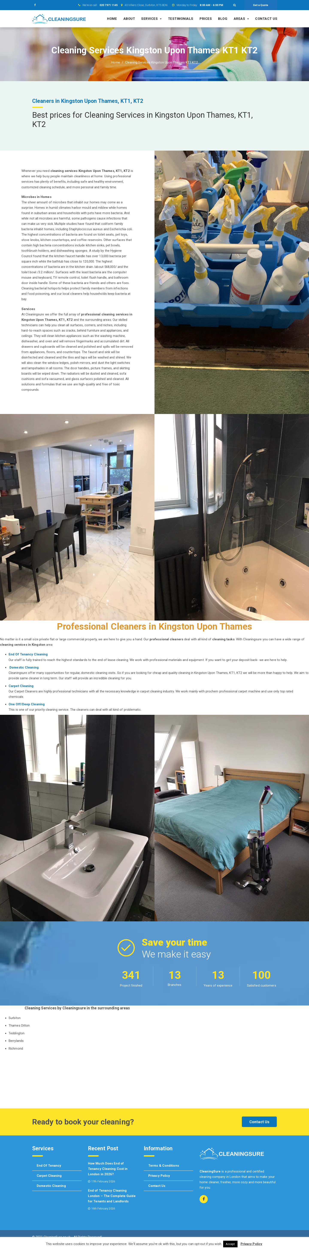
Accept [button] (230, 1244)
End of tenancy (49, 1166)
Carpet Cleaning (21, 686)
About (129, 19)
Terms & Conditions (163, 1166)
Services (151, 19)
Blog (222, 19)
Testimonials (180, 19)
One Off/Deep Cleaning (27, 704)
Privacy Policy (159, 1176)
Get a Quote (260, 5)
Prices (206, 19)
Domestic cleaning (51, 1186)
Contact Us (259, 1122)
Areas (241, 19)
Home (112, 19)
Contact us (266, 19)
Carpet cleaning (49, 1176)
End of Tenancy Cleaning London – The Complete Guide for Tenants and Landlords (112, 1196)
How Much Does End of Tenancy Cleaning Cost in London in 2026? (107, 1168)
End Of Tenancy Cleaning (28, 654)
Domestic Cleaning (24, 667)
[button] (234, 5)
